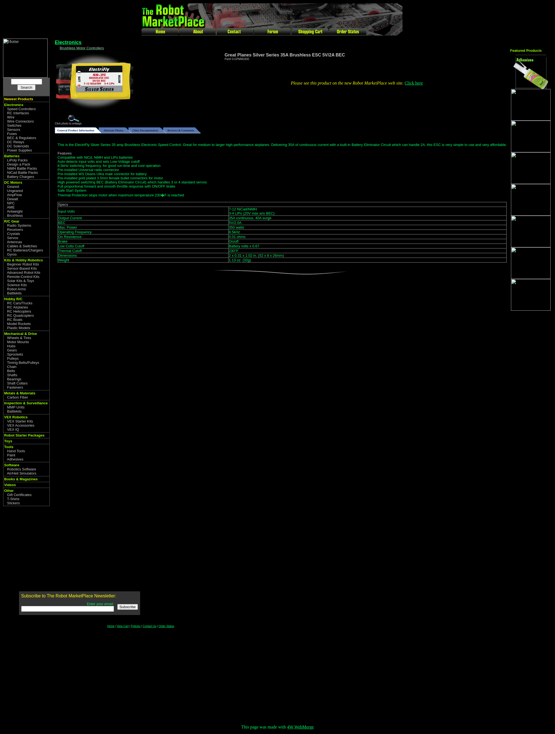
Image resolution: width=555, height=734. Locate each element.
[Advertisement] (532, 401)
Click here (414, 83)
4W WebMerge (300, 727)
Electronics (68, 42)
